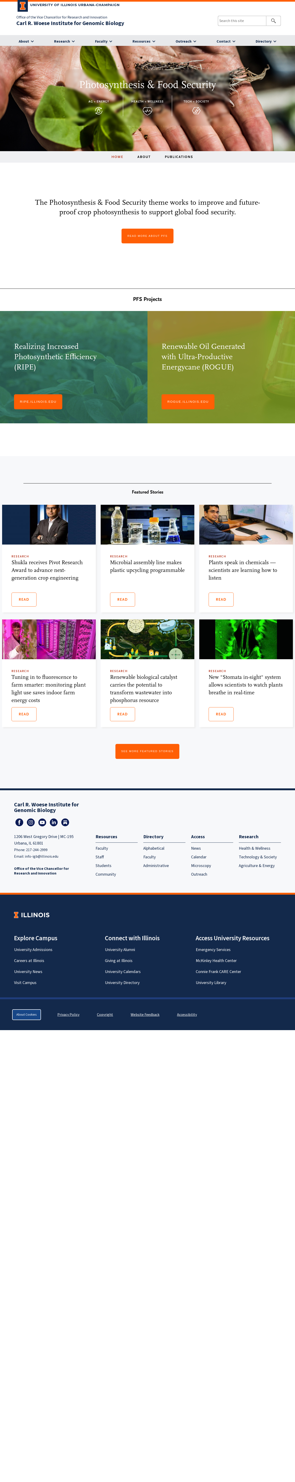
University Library (211, 983)
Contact (224, 41)
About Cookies (26, 1014)
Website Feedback (146, 1014)
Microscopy (201, 866)
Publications (179, 157)
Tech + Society (196, 101)
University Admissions (33, 950)
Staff (100, 857)
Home (117, 157)
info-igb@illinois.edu (41, 856)
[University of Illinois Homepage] (31, 915)
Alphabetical (153, 848)
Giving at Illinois (119, 961)
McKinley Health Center (216, 961)
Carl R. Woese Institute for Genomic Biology (70, 23)
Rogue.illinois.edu (188, 401)
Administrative (156, 866)
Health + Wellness (147, 101)
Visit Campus (25, 983)
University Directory (122, 983)
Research (62, 41)
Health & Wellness (254, 848)
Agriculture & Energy (257, 866)
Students (103, 866)
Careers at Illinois (29, 961)
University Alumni (120, 950)
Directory (264, 41)
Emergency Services (213, 950)
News (196, 848)
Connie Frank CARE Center (218, 972)
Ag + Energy (98, 101)
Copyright (105, 1014)
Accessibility (187, 1014)
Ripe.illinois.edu (38, 401)
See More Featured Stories (147, 751)
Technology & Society (258, 857)
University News (28, 972)
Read (24, 599)
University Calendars (123, 972)
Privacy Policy (68, 1014)
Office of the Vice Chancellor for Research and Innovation (61, 17)
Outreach (184, 41)
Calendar (198, 857)
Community (106, 874)
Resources (142, 41)
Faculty (101, 41)
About (24, 41)
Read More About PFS (147, 235)
